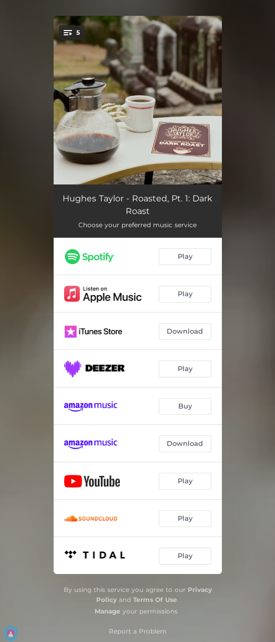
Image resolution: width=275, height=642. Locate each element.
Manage (107, 611)
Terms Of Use (155, 600)
